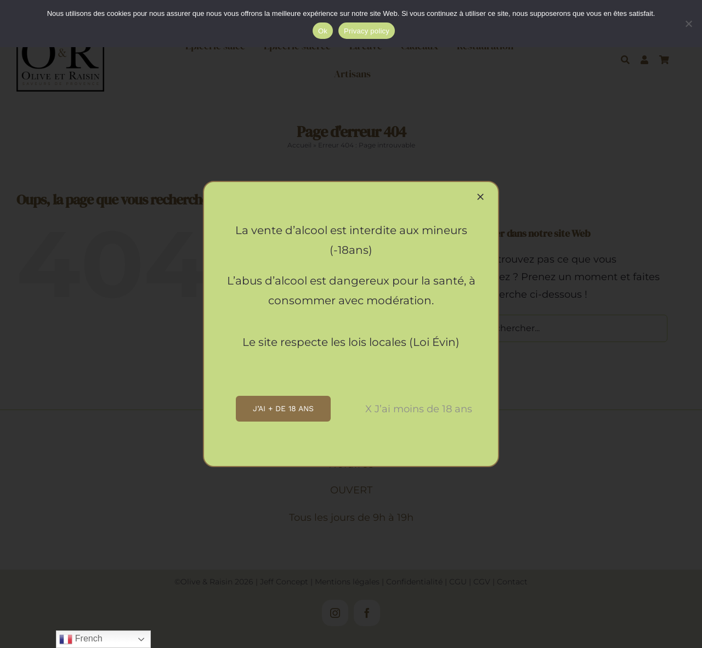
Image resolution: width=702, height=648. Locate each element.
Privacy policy (366, 31)
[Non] (688, 23)
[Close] (480, 197)
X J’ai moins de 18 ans (418, 409)
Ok (322, 31)
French (80, 639)
